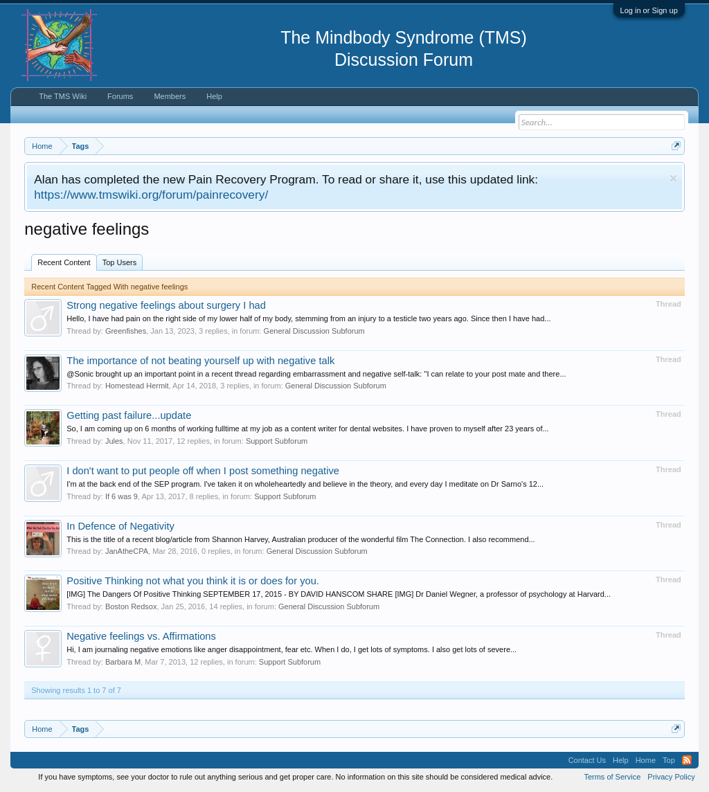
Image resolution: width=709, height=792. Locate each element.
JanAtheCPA (126, 551)
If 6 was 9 (121, 496)
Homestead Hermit (137, 385)
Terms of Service (612, 777)
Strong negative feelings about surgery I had (166, 305)
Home (646, 760)
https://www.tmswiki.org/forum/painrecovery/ (151, 194)
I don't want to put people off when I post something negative (202, 470)
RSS (687, 760)
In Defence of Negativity (120, 526)
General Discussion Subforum (314, 331)
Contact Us (587, 760)
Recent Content (63, 262)
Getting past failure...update (128, 415)
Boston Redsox (131, 606)
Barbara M (123, 662)
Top (669, 760)
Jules (114, 441)
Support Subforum (276, 441)
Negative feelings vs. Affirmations (141, 636)
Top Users (119, 262)
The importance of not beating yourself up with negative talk (200, 360)
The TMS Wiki (63, 96)
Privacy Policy (670, 777)
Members (170, 96)
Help (214, 96)
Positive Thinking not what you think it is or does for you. (192, 580)
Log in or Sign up (649, 10)
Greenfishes (125, 331)
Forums (120, 96)
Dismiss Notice (673, 178)
